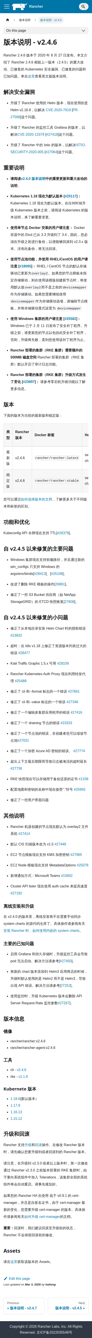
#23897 (29, 382)
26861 (60, 584)
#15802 (67, 876)
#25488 (20, 681)
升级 (28, 1145)
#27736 (16, 768)
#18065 (25, 266)
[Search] (84, 6)
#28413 (40, 574)
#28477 (24, 653)
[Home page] (7, 20)
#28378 (63, 533)
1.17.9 (15, 1105)
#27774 (79, 751)
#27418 (52, 134)
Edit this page (16, 1278)
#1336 (84, 779)
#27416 (76, 712)
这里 (31, 76)
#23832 (16, 635)
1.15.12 (16, 1118)
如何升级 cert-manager (42, 1217)
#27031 (23, 740)
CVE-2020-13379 (30, 134)
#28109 (63, 663)
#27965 (76, 855)
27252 (65, 985)
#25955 (79, 789)
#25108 (57, 574)
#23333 (66, 723)
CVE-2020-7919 (58, 110)
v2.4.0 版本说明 (33, 179)
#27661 (74, 691)
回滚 (38, 1145)
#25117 (70, 196)
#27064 (51, 152)
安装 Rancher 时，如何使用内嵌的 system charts (41, 930)
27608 (69, 602)
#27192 (16, 893)
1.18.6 (15, 1099)
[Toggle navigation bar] (6, 6)
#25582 (70, 319)
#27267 (63, 1003)
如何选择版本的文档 (36, 499)
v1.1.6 (23, 1076)
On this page (16, 30)
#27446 (60, 844)
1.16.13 (16, 1112)
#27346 (72, 702)
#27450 (66, 961)
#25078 (82, 865)
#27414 (24, 834)
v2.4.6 (21, 1070)
